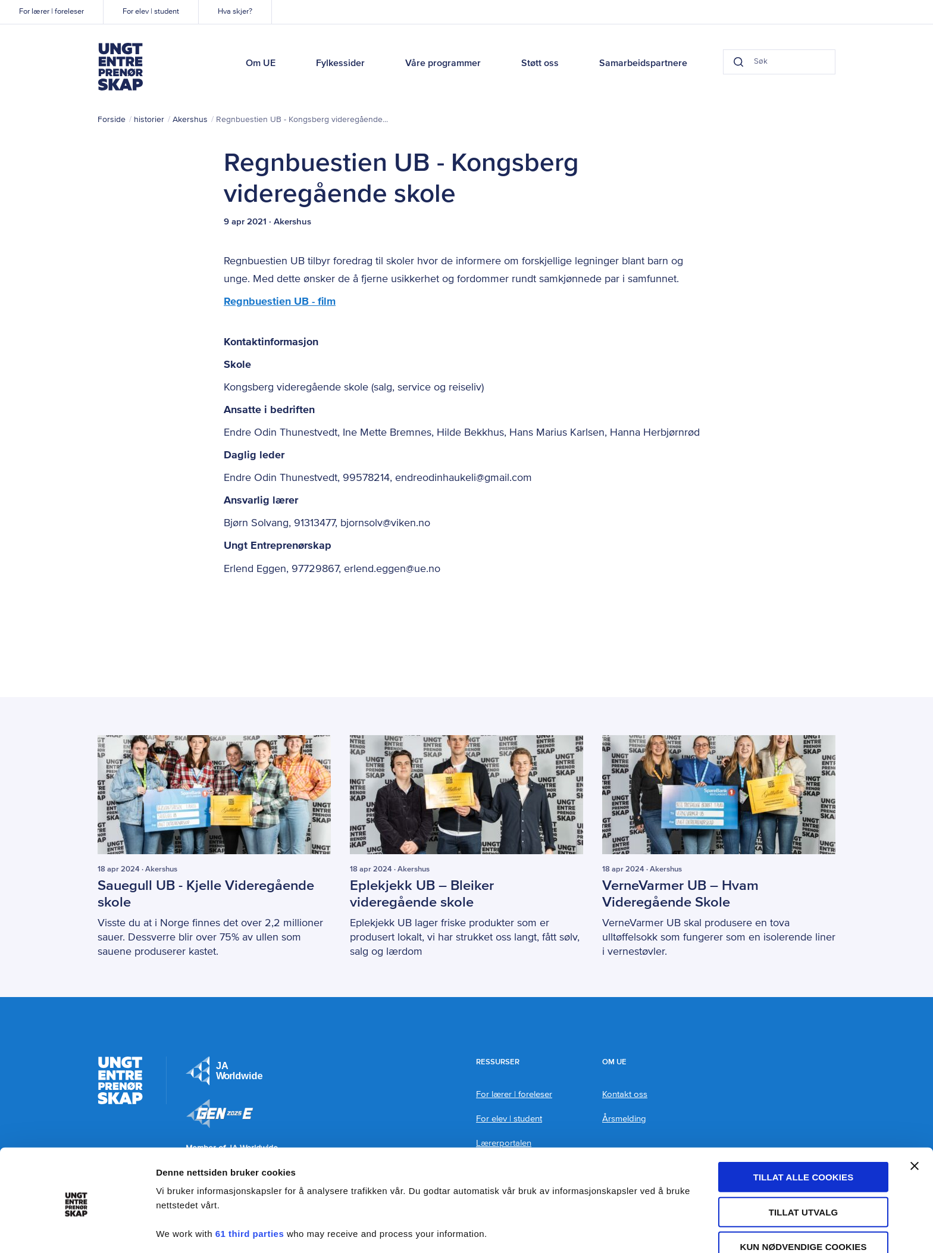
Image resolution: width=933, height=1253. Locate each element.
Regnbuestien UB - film (280, 301)
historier (149, 119)
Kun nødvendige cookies (803, 1204)
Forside (112, 119)
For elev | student (151, 11)
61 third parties (249, 1191)
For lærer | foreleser (51, 11)
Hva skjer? (235, 11)
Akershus (190, 119)
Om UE (260, 63)
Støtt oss (540, 63)
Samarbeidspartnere (643, 63)
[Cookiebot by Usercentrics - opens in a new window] (77, 1230)
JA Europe (224, 1070)
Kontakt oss (624, 1093)
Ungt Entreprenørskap (120, 66)
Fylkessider (340, 63)
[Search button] (732, 62)
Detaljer (633, 1229)
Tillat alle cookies (803, 1134)
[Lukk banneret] (914, 1123)
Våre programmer (443, 63)
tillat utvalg (803, 1169)
